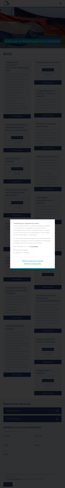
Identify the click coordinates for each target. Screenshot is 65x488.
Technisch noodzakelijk (21, 250)
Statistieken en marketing (21, 252)
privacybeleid (34, 246)
